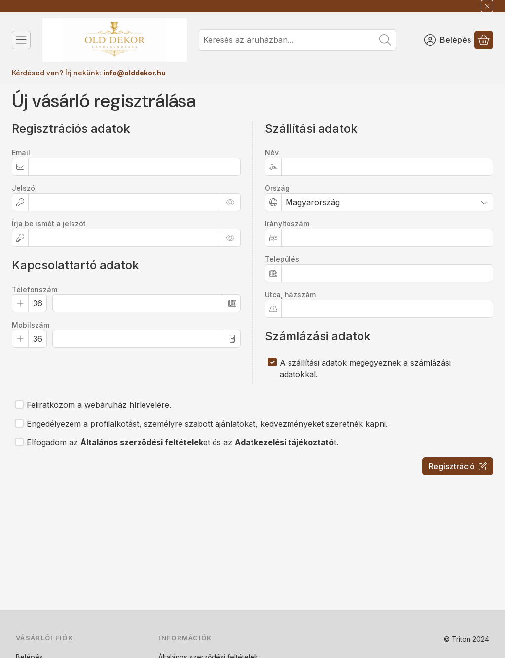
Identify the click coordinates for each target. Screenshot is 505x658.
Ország (277, 188)
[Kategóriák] (21, 40)
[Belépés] (447, 40)
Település (282, 259)
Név (272, 152)
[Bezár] (487, 6)
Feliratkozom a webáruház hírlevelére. (99, 405)
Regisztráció (458, 466)
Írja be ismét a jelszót (49, 223)
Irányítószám (287, 223)
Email (21, 152)
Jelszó (23, 188)
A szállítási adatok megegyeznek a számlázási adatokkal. (365, 368)
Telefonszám (34, 289)
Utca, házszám (290, 295)
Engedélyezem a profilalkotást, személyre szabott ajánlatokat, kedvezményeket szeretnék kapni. (207, 424)
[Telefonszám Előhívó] (37, 303)
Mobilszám (30, 325)
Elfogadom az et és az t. (182, 442)
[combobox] (297, 40)
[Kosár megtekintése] (483, 40)
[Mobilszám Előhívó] (37, 339)
